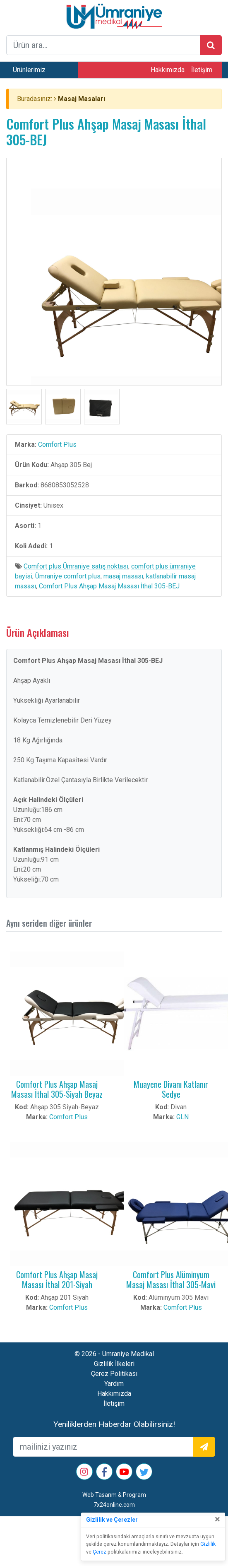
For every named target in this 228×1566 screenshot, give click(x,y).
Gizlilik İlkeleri (114, 1364)
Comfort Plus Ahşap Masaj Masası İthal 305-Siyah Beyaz (57, 1089)
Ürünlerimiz (29, 70)
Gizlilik (208, 1544)
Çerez (99, 1552)
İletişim (201, 70)
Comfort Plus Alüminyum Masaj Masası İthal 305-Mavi (171, 1279)
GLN (182, 1117)
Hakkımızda (168, 70)
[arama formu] (103, 45)
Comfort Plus (57, 444)
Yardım (114, 1384)
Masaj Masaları (81, 99)
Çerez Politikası (114, 1374)
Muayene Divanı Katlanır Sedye (171, 1089)
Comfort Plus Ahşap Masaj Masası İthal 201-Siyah (57, 1279)
